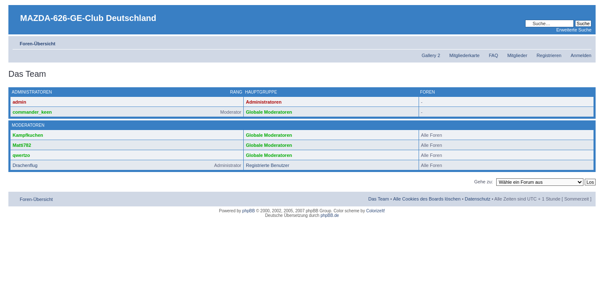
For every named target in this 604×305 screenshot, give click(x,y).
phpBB (248, 211)
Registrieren (548, 55)
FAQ (493, 55)
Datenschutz (477, 198)
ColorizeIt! (375, 211)
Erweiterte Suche (573, 29)
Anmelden (580, 55)
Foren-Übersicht (37, 43)
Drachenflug (25, 165)
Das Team (378, 198)
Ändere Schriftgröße (585, 42)
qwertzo (21, 155)
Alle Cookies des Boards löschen (427, 198)
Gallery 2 (431, 55)
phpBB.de (329, 215)
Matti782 (22, 145)
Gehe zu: (483, 181)
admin (19, 101)
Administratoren (263, 101)
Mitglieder (517, 55)
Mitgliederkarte (464, 55)
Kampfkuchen (28, 135)
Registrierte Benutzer (267, 165)
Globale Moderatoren (269, 112)
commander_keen (32, 112)
